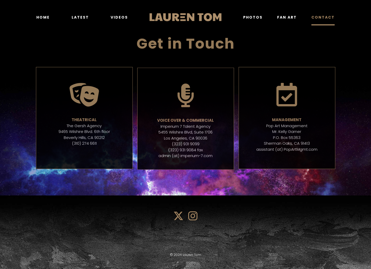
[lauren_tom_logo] (185, 15)
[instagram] (192, 215)
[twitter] (178, 215)
